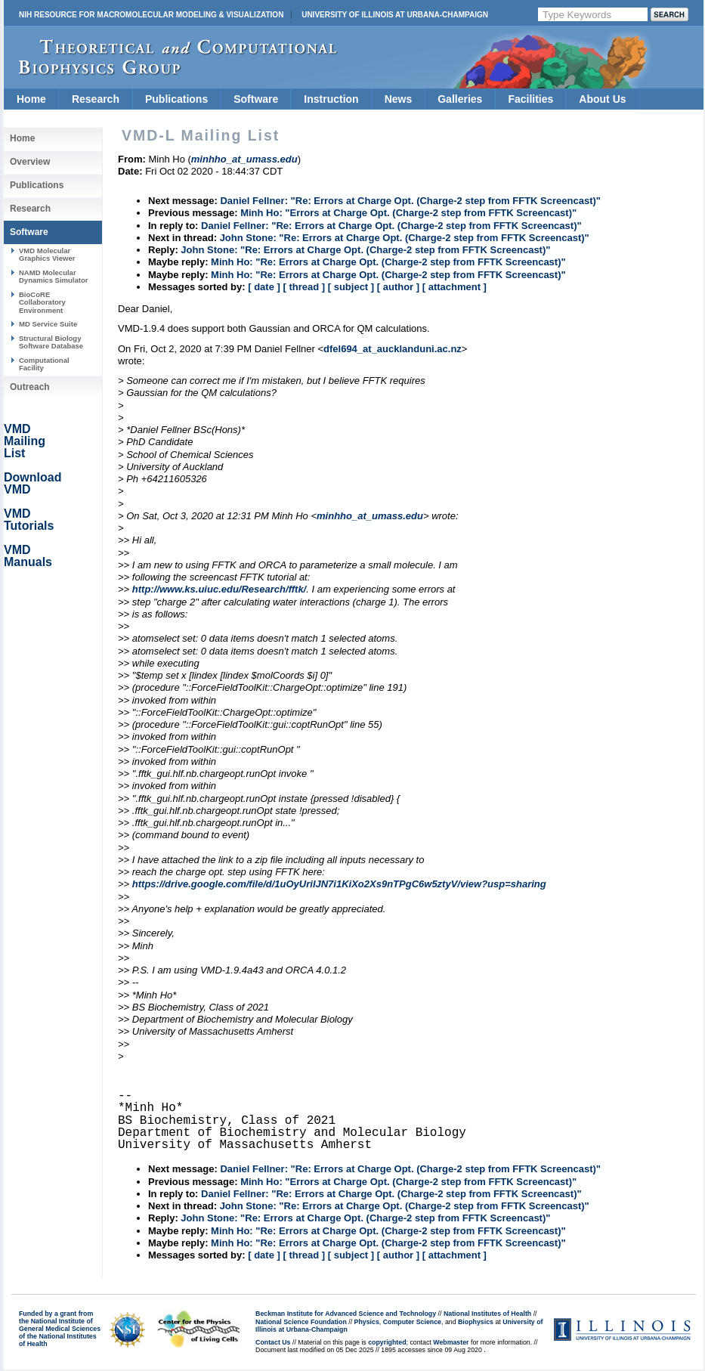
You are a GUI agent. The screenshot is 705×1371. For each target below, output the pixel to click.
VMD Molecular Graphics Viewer (47, 254)
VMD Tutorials (29, 519)
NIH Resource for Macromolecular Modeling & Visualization (151, 15)
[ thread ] (304, 286)
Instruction (331, 99)
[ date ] (264, 286)
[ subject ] (351, 286)
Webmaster (450, 1342)
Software (255, 99)
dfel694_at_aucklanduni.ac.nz (392, 348)
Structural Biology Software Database (51, 342)
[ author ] (398, 286)
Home (31, 99)
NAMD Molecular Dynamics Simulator (53, 276)
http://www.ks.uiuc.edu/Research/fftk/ (219, 589)
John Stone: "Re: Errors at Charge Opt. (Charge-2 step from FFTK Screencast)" (404, 237)
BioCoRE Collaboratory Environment (42, 302)
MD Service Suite (48, 324)
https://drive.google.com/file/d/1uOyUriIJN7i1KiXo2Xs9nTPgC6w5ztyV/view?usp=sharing (339, 884)
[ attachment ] (454, 286)
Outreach (30, 387)
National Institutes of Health (487, 1313)
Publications (176, 99)
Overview (30, 161)
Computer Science (412, 1322)
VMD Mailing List (24, 441)
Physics (366, 1322)
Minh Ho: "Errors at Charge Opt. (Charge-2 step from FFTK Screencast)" (408, 212)
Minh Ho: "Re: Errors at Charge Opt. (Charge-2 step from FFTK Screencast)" (388, 262)
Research (95, 99)
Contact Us (272, 1342)
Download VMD (32, 483)
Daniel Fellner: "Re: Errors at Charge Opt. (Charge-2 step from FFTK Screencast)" (410, 200)
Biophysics (475, 1322)
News (399, 99)
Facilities (530, 99)
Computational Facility (44, 364)
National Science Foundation (301, 1322)
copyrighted (387, 1342)
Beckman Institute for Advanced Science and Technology (345, 1313)
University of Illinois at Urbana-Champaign (394, 15)
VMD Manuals (28, 555)
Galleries (460, 99)
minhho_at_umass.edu (370, 515)
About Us (602, 99)
